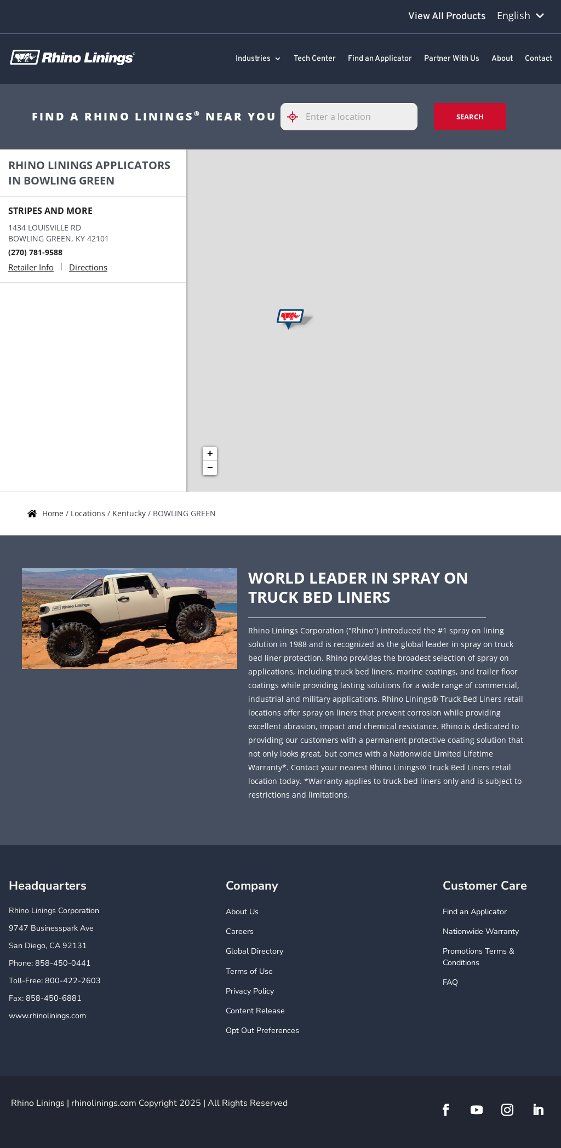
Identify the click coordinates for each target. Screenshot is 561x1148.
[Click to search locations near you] (297, 116)
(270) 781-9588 (35, 252)
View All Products (447, 16)
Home (54, 513)
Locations (89, 513)
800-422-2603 (73, 981)
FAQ (450, 982)
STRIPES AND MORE (50, 210)
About (502, 59)
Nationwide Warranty (481, 931)
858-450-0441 (63, 963)
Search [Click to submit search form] (470, 117)
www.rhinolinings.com (47, 1016)
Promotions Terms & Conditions (478, 956)
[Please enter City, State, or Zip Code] (348, 116)
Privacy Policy (250, 991)
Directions (88, 267)
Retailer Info (31, 267)
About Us (242, 912)
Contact (538, 59)
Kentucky (130, 513)
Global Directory (254, 951)
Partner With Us (451, 59)
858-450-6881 (54, 998)
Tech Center (315, 59)
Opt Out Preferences (262, 1030)
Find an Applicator (380, 59)
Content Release (255, 1011)
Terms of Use (249, 971)
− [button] (210, 468)
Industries (253, 59)
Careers (240, 931)
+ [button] (210, 453)
